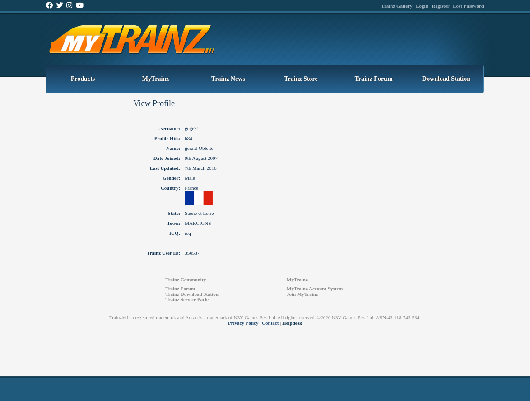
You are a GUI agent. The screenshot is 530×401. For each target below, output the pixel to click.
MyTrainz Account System (315, 288)
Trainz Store (301, 78)
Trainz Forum (373, 78)
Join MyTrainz (302, 294)
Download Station (446, 78)
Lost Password (468, 6)
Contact (270, 323)
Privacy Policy (243, 323)
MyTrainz (155, 78)
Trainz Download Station (192, 294)
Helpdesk (292, 323)
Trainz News (228, 78)
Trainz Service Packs (187, 299)
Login (422, 6)
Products (83, 78)
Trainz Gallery (396, 6)
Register (440, 6)
